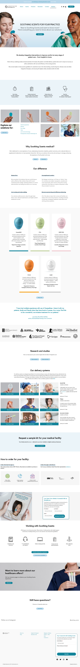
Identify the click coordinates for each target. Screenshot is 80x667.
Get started (40, 34)
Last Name (56, 508)
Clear (22, 130)
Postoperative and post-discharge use (29, 133)
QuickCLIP (63, 391)
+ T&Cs (48, 634)
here (54, 378)
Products (33, 6)
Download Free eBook (59, 516)
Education (40, 6)
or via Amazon (7, 481)
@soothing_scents (74, 620)
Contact (47, 6)
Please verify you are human (62, 645)
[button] (62, 7)
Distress (22, 126)
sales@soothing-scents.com (32, 481)
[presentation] (66, 649)
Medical (53, 6)
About (21, 6)
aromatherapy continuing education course (41, 1)
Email (45, 513)
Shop (21, 634)
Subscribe (66, 653)
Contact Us (46, 637)
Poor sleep (23, 128)
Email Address (60, 640)
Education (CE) (34, 634)
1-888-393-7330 (20, 481)
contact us (68, 466)
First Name (46, 508)
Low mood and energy (25, 131)
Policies (45, 634)
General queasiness (25, 124)
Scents (27, 6)
